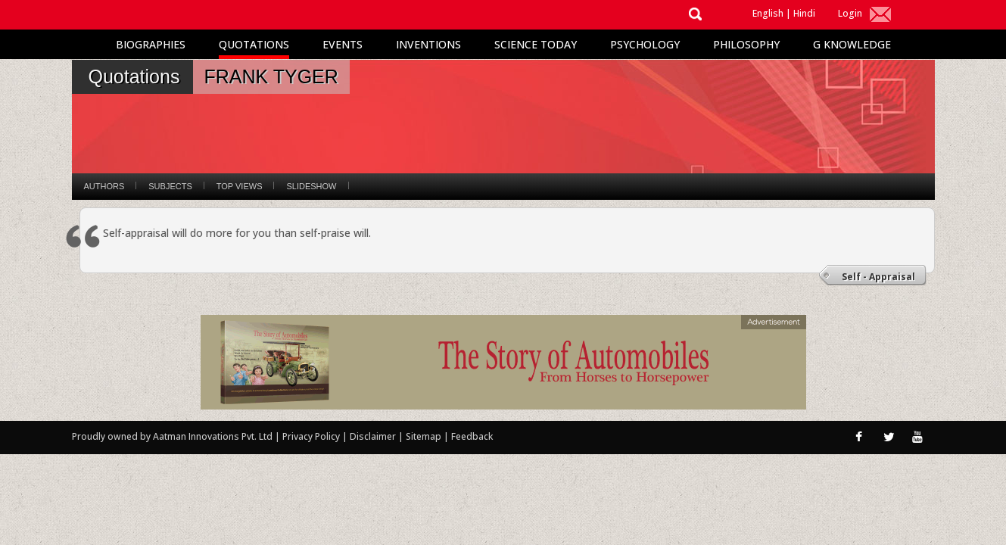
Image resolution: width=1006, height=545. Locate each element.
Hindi (804, 13)
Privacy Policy (312, 436)
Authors (104, 186)
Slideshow (311, 186)
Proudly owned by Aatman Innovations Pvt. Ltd (172, 436)
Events (342, 44)
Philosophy (746, 44)
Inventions (428, 44)
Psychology (645, 44)
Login (850, 13)
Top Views (239, 186)
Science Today (535, 44)
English (767, 13)
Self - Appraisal (878, 276)
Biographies (150, 44)
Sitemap (425, 436)
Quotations (254, 44)
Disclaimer (373, 436)
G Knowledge (852, 44)
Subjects (170, 186)
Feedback (472, 436)
